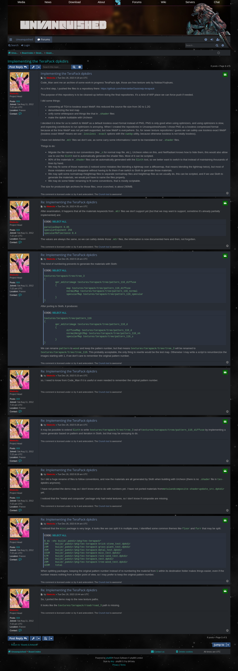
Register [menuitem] (218, 40)
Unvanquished (24, 39)
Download (75, 2)
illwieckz (14, 93)
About (101, 2)
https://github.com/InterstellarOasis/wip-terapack (127, 88)
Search (15, 45)
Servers (190, 2)
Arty (112, 661)
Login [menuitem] (212, 40)
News (48, 2)
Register (40, 45)
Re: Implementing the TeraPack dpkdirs (69, 202)
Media (21, 2)
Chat (217, 2)
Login (27, 45)
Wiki (163, 2)
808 (18, 101)
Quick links (11, 40)
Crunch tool (104, 194)
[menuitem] (206, 39)
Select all (59, 221)
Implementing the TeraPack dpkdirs (38, 61)
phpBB (109, 658)
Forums (136, 2)
